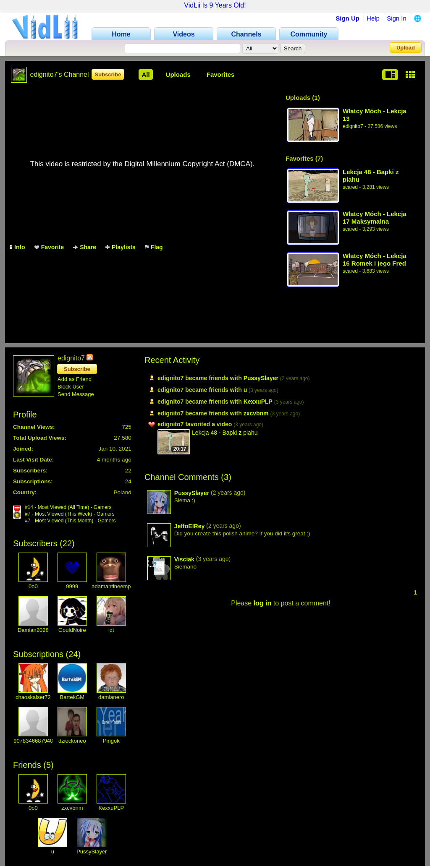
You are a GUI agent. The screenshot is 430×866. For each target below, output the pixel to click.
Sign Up (347, 18)
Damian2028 (33, 630)
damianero (111, 697)
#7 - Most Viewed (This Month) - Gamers (70, 521)
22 (67, 543)
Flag (154, 247)
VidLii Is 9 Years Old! (215, 5)
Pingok (111, 741)
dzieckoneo (72, 741)
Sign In (396, 18)
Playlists (120, 247)
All (145, 74)
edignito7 (353, 126)
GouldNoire (72, 630)
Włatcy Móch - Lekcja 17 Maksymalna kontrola (374, 217)
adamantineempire (114, 586)
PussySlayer (91, 851)
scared (350, 187)
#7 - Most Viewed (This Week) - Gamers (70, 514)
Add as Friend (75, 379)
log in (263, 603)
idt (111, 630)
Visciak (184, 559)
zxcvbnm (72, 808)
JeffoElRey (189, 526)
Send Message (76, 394)
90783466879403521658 (43, 741)
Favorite (49, 247)
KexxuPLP (111, 808)
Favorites (221, 74)
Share (84, 247)
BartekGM (72, 697)
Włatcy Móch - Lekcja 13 (374, 114)
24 (73, 654)
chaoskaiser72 (33, 697)
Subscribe (108, 74)
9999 (72, 586)
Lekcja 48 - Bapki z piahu (371, 175)
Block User (71, 386)
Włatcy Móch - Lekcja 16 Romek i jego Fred (374, 259)
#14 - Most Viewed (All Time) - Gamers (68, 507)
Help (373, 18)
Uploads (178, 74)
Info (17, 247)
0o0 (33, 586)
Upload (405, 47)
